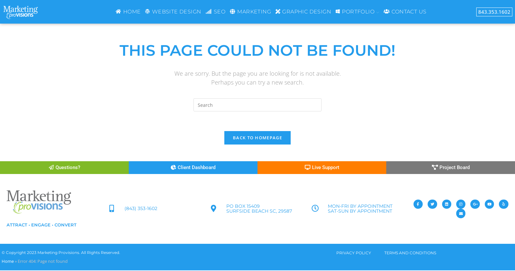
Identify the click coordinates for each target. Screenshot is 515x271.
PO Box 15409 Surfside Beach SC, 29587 (259, 209)
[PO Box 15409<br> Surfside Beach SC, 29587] (213, 209)
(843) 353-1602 (141, 209)
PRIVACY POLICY (353, 253)
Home (8, 262)
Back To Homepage (257, 138)
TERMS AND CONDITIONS (410, 253)
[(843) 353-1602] (112, 209)
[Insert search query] (257, 104)
